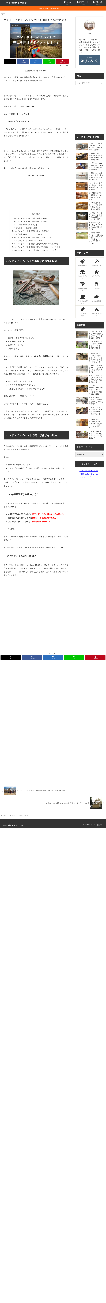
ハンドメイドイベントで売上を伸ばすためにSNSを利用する (36, 245)
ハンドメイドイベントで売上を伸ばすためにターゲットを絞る (37, 248)
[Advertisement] (36, 191)
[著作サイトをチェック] (9, 868)
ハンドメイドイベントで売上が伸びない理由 (30, 222)
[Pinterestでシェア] (62, 61)
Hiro (16, 840)
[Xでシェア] (10, 61)
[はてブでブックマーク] (36, 61)
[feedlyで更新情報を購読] (18, 868)
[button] (28, 889)
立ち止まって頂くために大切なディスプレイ (32, 242)
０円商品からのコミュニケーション (29, 235)
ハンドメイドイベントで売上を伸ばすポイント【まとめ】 (35, 251)
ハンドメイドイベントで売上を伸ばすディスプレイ (33, 238)
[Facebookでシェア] (23, 61)
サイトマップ (11, 1284)
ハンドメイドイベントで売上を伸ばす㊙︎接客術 (31, 232)
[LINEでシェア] (49, 61)
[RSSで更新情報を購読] (23, 868)
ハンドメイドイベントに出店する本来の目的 (30, 218)
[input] (16, 889)
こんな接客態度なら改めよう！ (27, 225)
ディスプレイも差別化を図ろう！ (28, 228)
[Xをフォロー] (13, 868)
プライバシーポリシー (15, 1277)
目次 (33, 214)
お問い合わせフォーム (15, 1280)
